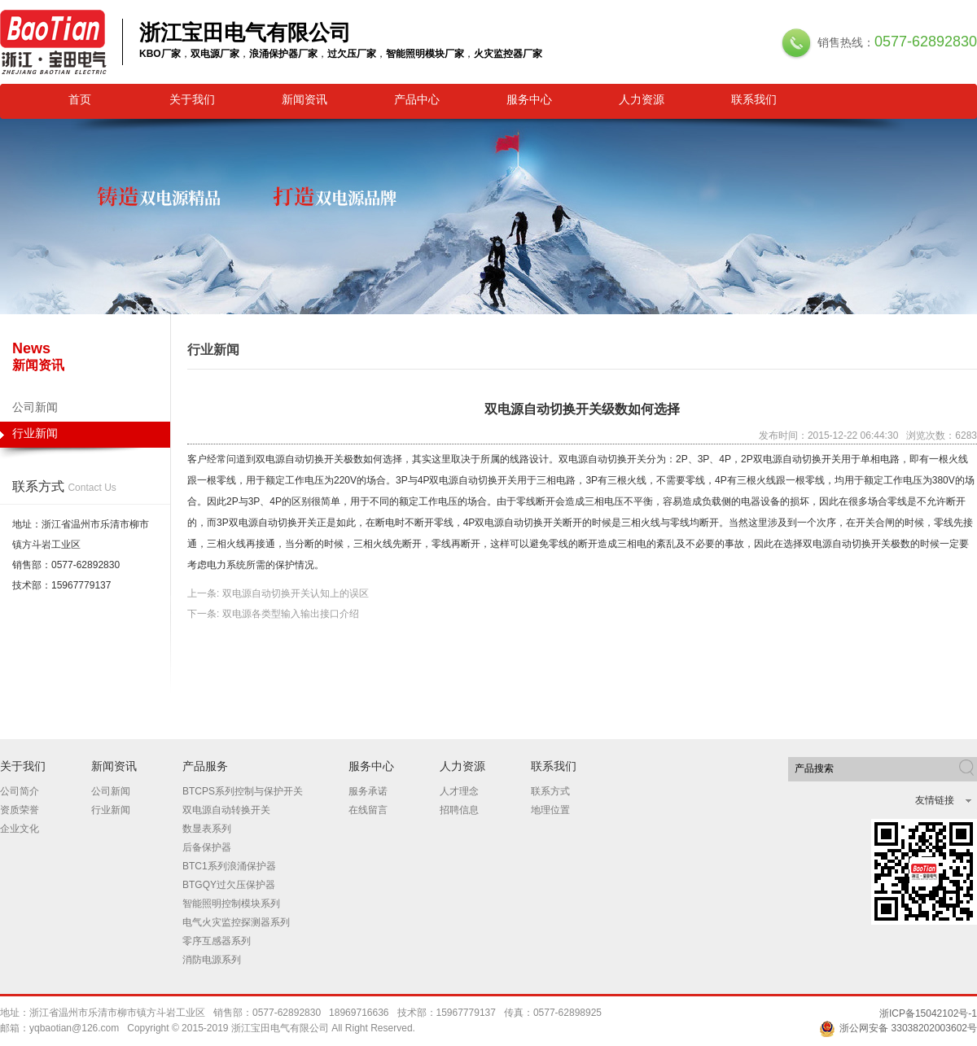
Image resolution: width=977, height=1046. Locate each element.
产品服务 (205, 765)
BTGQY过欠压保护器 (228, 885)
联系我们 (754, 99)
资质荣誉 (19, 810)
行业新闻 (85, 437)
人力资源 (641, 99)
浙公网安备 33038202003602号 (898, 1028)
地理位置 (550, 810)
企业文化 (19, 828)
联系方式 (550, 791)
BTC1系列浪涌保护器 (229, 866)
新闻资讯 (304, 99)
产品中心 (417, 99)
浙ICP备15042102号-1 (928, 1013)
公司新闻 (35, 407)
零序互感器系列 (216, 941)
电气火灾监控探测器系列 (236, 922)
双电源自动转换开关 (226, 810)
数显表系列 (206, 828)
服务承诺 (368, 791)
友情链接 (934, 800)
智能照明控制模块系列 (231, 903)
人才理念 (459, 791)
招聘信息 (459, 810)
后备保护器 (206, 847)
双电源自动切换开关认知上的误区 (295, 593)
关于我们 (192, 99)
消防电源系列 (211, 959)
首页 (79, 99)
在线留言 (368, 810)
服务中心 (529, 99)
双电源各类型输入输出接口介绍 (290, 613)
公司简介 (19, 791)
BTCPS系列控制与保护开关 (242, 791)
